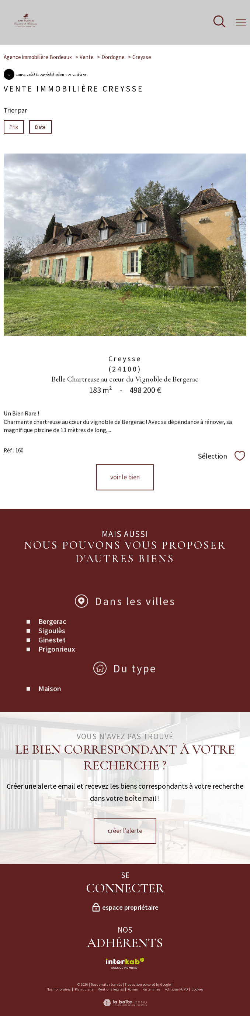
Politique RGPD (176, 989)
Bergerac (52, 639)
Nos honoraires (58, 989)
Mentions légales (110, 989)
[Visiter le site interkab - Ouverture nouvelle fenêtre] (125, 963)
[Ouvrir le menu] (241, 22)
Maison (49, 706)
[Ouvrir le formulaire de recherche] (219, 22)
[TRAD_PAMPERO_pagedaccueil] (25, 25)
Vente (87, 57)
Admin (133, 989)
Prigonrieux (56, 667)
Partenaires (151, 989)
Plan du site (84, 989)
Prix (14, 127)
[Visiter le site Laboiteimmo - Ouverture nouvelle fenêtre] (125, 1003)
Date (40, 127)
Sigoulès (51, 648)
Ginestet (52, 657)
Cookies (198, 989)
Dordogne (113, 57)
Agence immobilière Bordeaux (38, 57)
